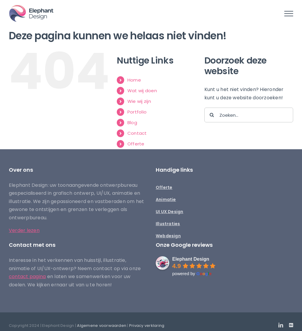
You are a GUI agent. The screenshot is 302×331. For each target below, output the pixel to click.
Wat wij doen (142, 90)
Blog (132, 122)
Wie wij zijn (139, 101)
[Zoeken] (211, 115)
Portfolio (137, 112)
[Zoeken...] (248, 115)
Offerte (136, 144)
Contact (137, 133)
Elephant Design (190, 259)
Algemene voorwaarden (101, 325)
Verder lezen (24, 230)
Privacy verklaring (146, 325)
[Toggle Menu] (289, 13)
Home (134, 80)
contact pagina (27, 276)
